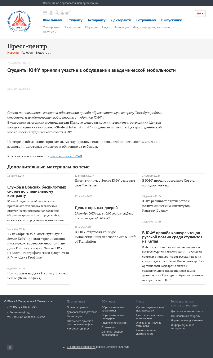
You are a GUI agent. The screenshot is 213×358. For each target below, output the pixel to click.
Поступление (72, 27)
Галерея (27, 52)
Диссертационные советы (187, 311)
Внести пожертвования (81, 346)
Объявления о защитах (185, 316)
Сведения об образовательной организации (70, 3)
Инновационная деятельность (146, 332)
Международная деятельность (153, 27)
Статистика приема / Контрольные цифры (80, 322)
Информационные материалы (182, 326)
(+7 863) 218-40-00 (22, 307)
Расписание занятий (114, 322)
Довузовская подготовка (82, 312)
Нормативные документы (187, 320)
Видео (39, 52)
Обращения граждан (61, 52)
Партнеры (50, 32)
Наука (106, 27)
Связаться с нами (90, 52)
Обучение (91, 27)
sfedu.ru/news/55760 (66, 156)
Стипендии (108, 327)
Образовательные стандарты (113, 317)
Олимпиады (74, 316)
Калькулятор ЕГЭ (78, 328)
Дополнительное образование (112, 333)
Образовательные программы (113, 309)
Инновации (121, 27)
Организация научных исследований (150, 309)
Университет (51, 27)
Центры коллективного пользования (150, 317)
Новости (13, 52)
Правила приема (77, 307)
